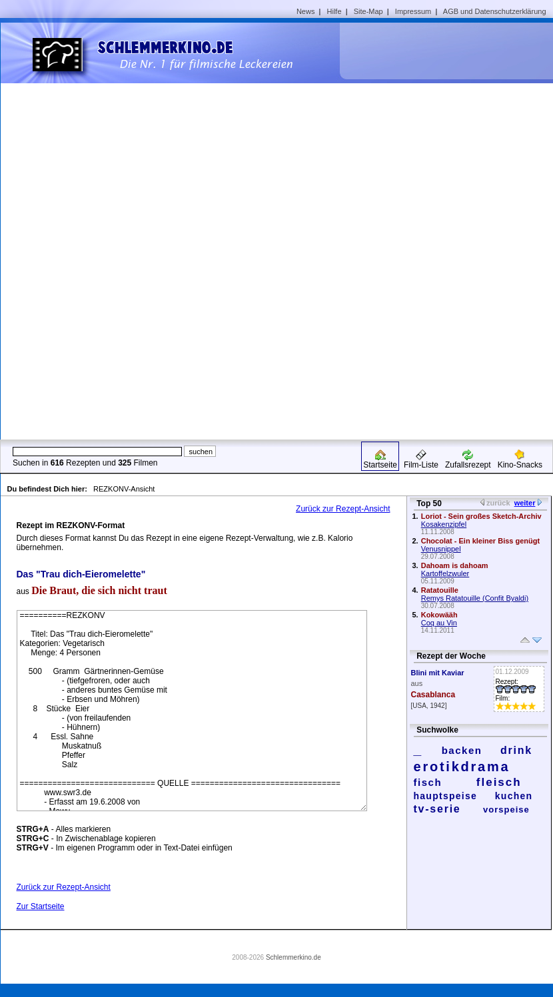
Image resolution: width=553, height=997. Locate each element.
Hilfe (334, 11)
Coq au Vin (439, 623)
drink (516, 750)
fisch (428, 782)
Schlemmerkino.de (293, 957)
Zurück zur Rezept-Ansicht (343, 508)
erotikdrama (462, 766)
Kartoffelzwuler (445, 573)
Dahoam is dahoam (454, 565)
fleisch (499, 782)
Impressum (413, 11)
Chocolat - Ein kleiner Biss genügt (480, 541)
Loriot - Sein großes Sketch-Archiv (481, 516)
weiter (525, 503)
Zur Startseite (41, 906)
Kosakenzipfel (444, 524)
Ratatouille (439, 590)
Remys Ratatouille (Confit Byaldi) (474, 598)
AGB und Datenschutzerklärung (494, 11)
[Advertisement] (433, 230)
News (305, 11)
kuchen (514, 796)
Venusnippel (441, 549)
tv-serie (437, 809)
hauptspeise (446, 796)
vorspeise (506, 810)
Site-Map (368, 11)
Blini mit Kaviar (437, 673)
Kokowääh (439, 615)
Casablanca (433, 694)
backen (462, 750)
